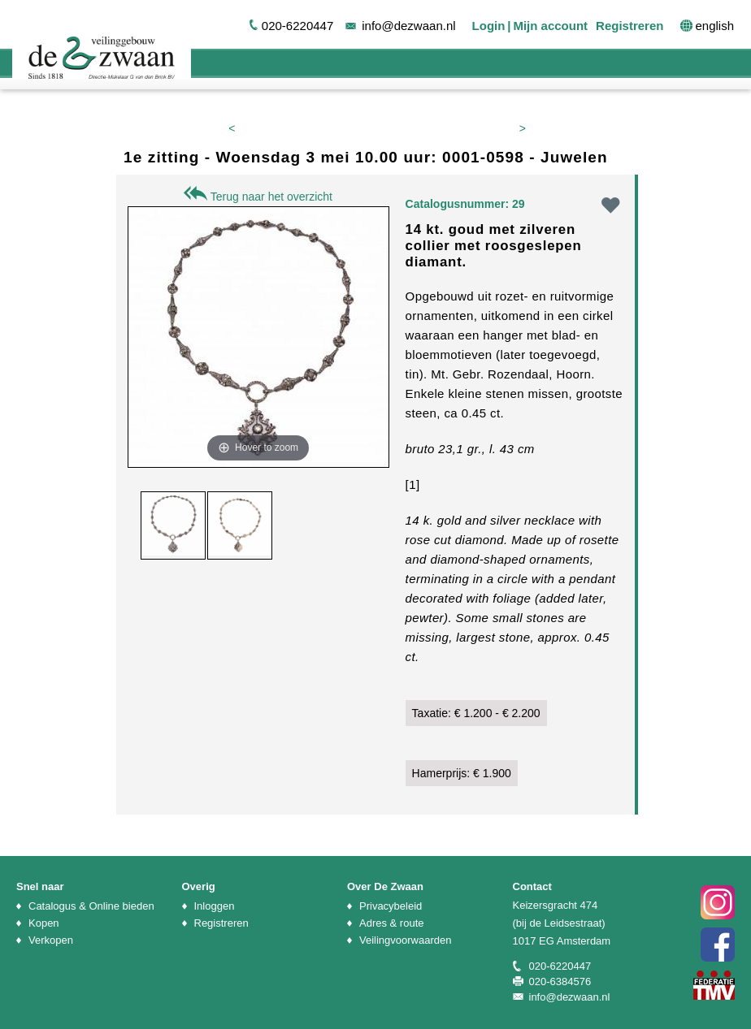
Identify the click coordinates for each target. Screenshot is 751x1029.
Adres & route (391, 923)
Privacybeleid (390, 906)
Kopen (43, 923)
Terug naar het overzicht (258, 196)
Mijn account (550, 25)
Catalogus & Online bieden (91, 906)
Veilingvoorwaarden (405, 940)
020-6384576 (560, 981)
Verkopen (50, 940)
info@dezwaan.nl (408, 25)
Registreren (629, 25)
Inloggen (214, 906)
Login (489, 25)
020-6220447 (297, 25)
